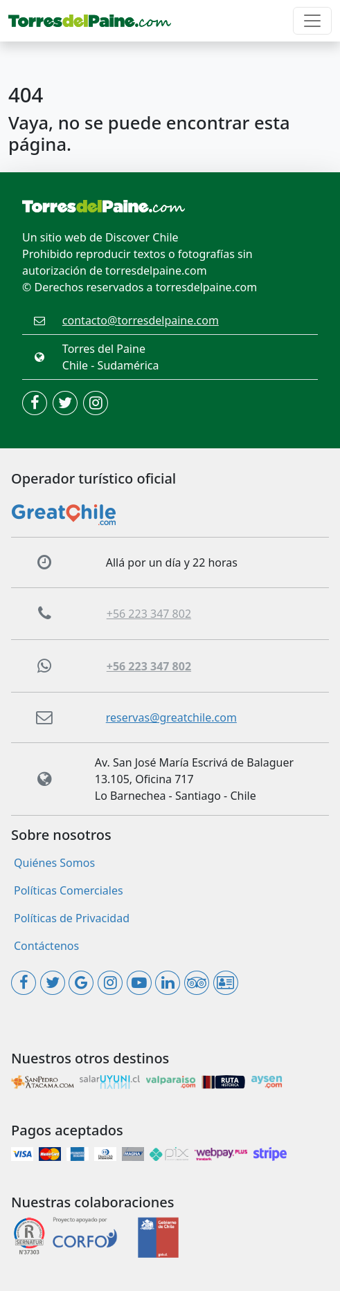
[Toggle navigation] (312, 21)
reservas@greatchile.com (171, 717)
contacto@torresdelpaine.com (140, 320)
